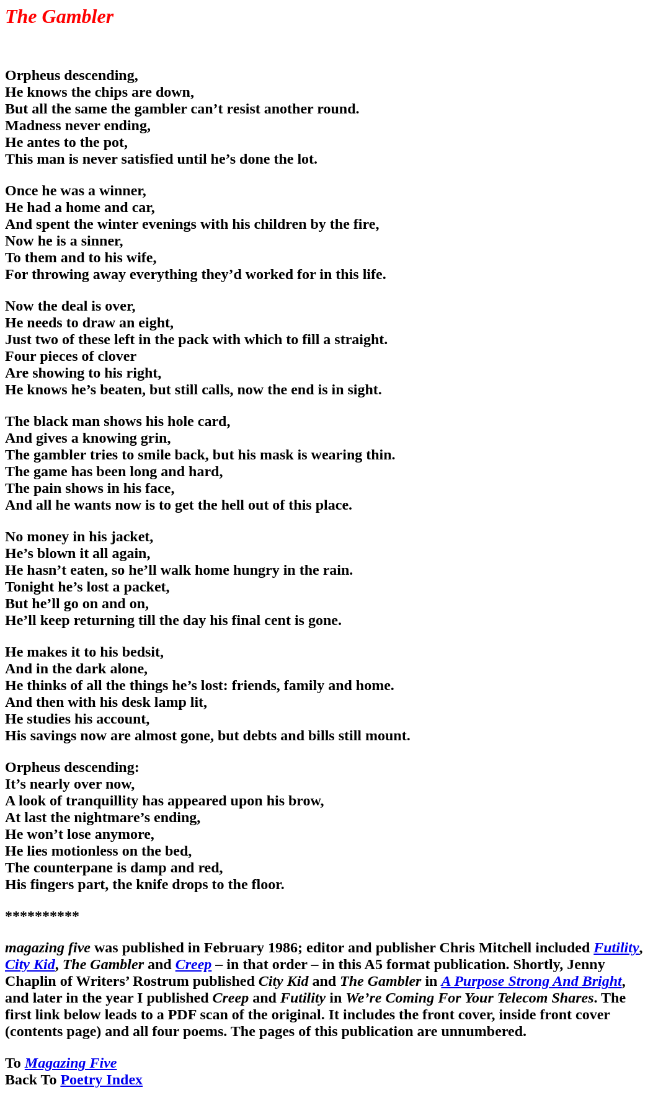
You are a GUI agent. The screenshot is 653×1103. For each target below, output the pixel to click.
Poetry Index (101, 1079)
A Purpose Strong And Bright (531, 981)
